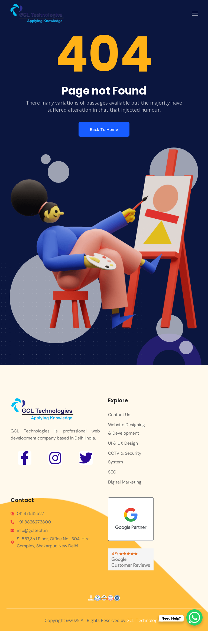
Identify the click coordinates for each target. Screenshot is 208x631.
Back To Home (104, 129)
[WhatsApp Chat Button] (194, 617)
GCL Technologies (144, 620)
